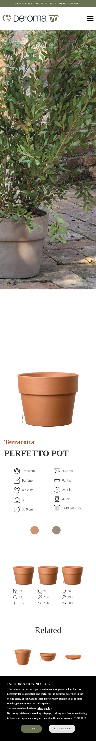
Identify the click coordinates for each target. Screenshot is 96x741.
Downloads (23, 3)
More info (80, 724)
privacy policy (44, 714)
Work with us (46, 3)
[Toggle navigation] (90, 18)
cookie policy (43, 709)
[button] (48, 399)
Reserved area (70, 3)
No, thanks (62, 734)
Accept (31, 734)
